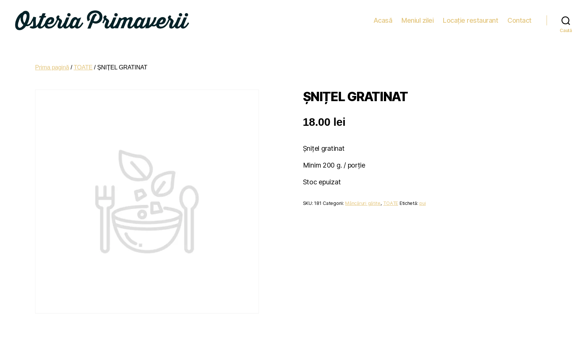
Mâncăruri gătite (363, 200)
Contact (519, 18)
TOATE (83, 64)
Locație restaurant (470, 18)
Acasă (382, 18)
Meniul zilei (417, 18)
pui (422, 200)
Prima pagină (52, 64)
